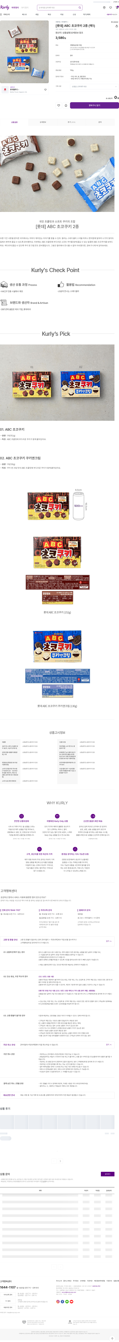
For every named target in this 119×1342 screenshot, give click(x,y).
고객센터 (116, 2)
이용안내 (109, 1281)
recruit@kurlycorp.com (69, 1292)
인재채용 (82, 1281)
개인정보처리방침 (99, 1281)
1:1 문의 (43, 1181)
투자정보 (75, 1281)
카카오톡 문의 (8, 1295)
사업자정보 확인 (96, 1286)
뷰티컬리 (25, 7)
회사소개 (59, 1281)
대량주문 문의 (8, 1307)
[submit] (79, 7)
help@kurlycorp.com (13, 1312)
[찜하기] (45, 89)
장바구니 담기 (94, 105)
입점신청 (116, 1281)
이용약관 (89, 1281)
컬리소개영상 (67, 1281)
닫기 (107, 941)
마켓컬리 (15, 7)
